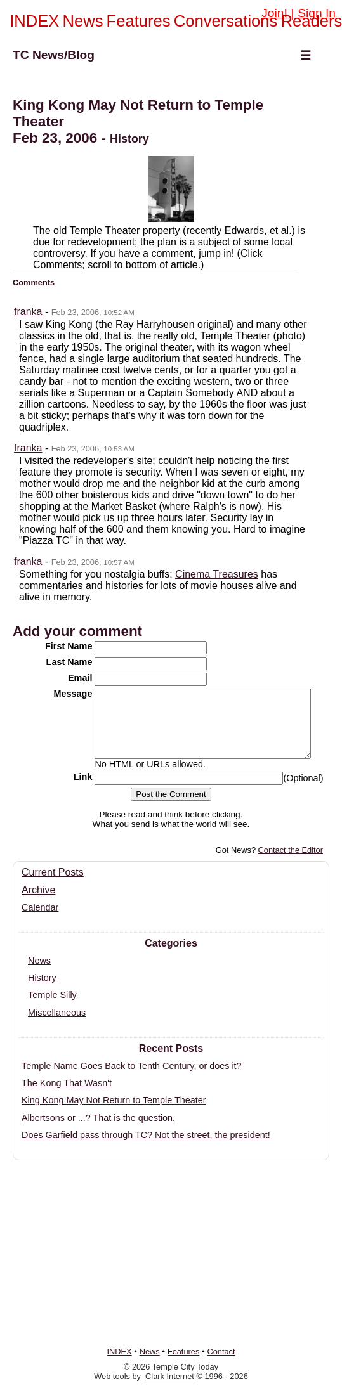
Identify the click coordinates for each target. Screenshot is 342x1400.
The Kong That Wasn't (67, 1096)
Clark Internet (169, 1376)
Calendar (40, 921)
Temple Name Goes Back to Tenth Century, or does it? (132, 1079)
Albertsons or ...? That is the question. (98, 1131)
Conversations (226, 21)
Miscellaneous (57, 1026)
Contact (221, 1351)
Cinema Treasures (216, 574)
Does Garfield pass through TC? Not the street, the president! (146, 1148)
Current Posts (53, 885)
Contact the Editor (290, 863)
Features (139, 21)
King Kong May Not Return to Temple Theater (114, 1113)
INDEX (34, 21)
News (82, 21)
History (42, 991)
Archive (38, 903)
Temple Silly (52, 1008)
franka (28, 311)
